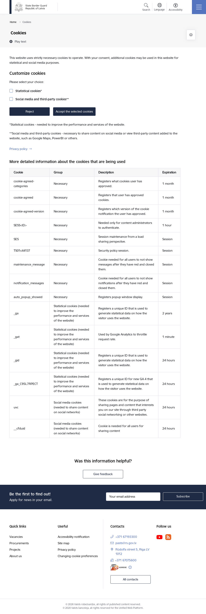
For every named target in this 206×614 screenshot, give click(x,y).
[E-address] (118, 567)
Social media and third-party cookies (42, 99)
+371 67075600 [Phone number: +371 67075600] (125, 560)
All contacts (130, 579)
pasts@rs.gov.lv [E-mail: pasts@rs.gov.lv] (125, 543)
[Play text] (20, 41)
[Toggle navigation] (199, 7)
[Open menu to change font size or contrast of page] (175, 7)
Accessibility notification (74, 537)
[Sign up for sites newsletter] (183, 496)
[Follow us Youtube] (160, 536)
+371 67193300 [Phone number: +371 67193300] (126, 537)
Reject (30, 111)
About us (15, 556)
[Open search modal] (146, 7)
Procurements (19, 543)
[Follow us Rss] (168, 537)
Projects (14, 549)
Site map (63, 543)
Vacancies (16, 537)
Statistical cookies (28, 91)
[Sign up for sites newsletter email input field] (133, 496)
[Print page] (191, 35)
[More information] (130, 567)
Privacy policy (18, 149)
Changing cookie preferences (78, 556)
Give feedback (103, 474)
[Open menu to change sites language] (159, 7)
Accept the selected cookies (74, 111)
